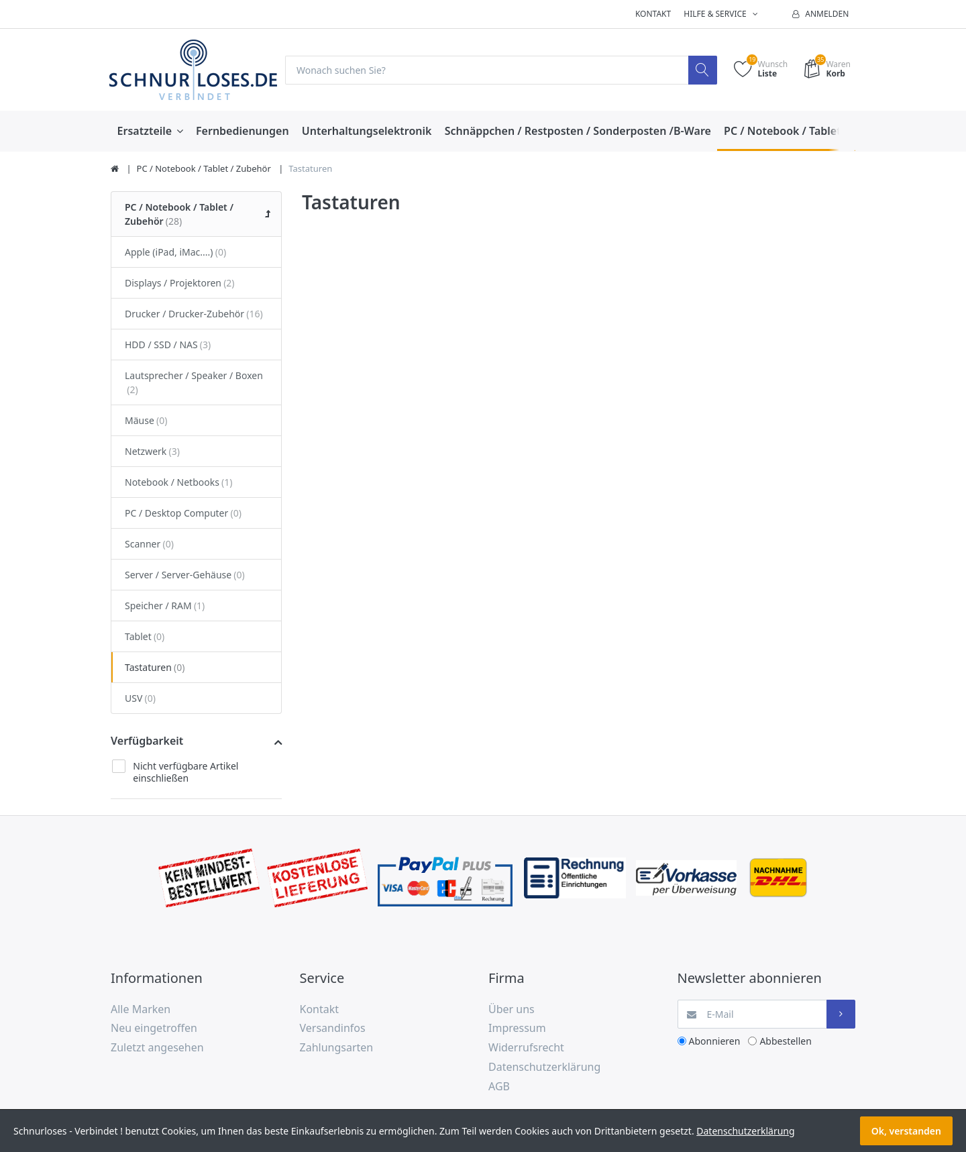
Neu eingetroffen (154, 1027)
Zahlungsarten (337, 1047)
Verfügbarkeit (147, 740)
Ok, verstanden (906, 1130)
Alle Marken (140, 1009)
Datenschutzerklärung (544, 1066)
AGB (499, 1086)
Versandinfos (333, 1027)
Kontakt (653, 13)
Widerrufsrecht (526, 1047)
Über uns (511, 1009)
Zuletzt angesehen (157, 1047)
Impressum (517, 1027)
